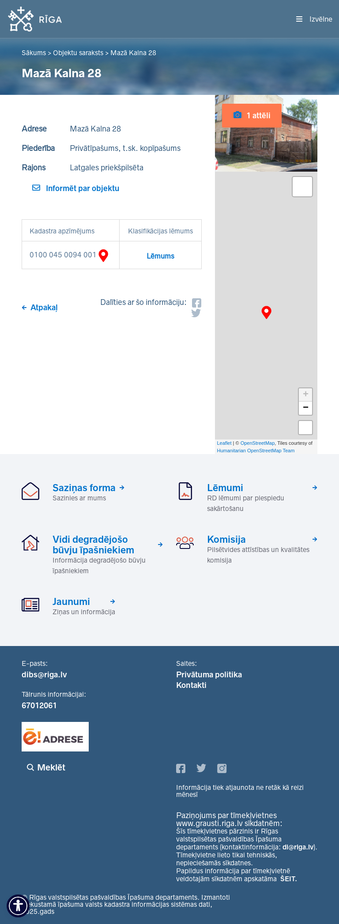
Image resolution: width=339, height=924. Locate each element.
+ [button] (306, 395)
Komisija (226, 539)
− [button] (306, 408)
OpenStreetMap (258, 443)
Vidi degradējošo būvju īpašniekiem (93, 544)
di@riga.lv (297, 847)
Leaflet (224, 443)
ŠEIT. (288, 879)
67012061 (39, 705)
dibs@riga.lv (44, 674)
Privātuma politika (209, 674)
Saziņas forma (84, 487)
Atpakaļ (44, 307)
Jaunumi (71, 601)
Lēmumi (225, 487)
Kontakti (191, 685)
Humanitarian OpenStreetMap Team (256, 450)
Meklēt (51, 767)
